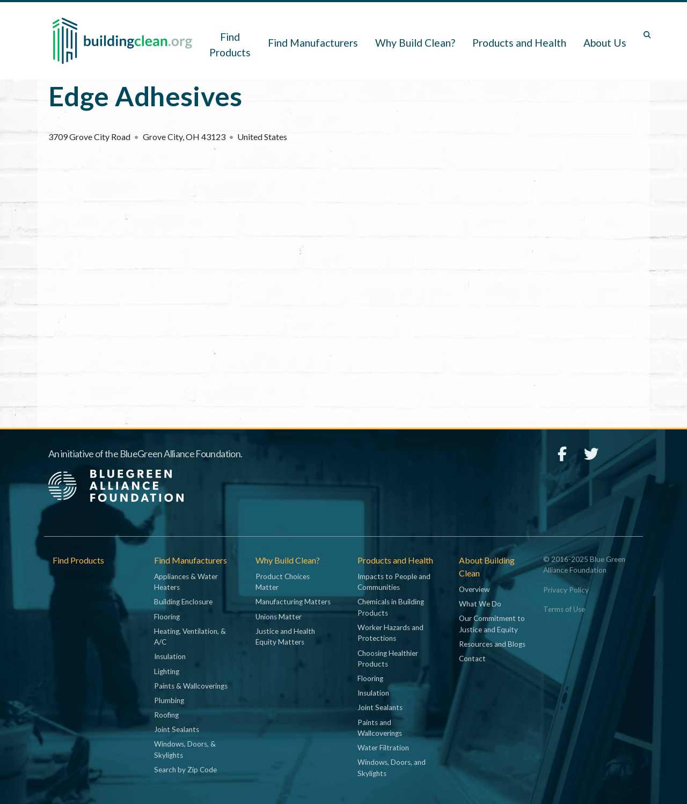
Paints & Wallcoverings (191, 686)
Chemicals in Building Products (390, 607)
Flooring (167, 616)
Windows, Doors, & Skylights (185, 749)
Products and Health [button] (519, 42)
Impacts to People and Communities (393, 581)
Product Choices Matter (282, 581)
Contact (472, 658)
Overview (474, 589)
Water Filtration (383, 747)
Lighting (166, 671)
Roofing (166, 715)
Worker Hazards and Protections (390, 632)
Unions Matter (278, 616)
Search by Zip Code (185, 769)
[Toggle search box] (647, 35)
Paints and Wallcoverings (379, 727)
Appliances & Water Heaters (186, 581)
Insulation (170, 656)
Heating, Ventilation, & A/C (190, 636)
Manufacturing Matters (293, 601)
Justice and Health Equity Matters (285, 636)
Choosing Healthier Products (387, 658)
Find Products (230, 45)
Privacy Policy (566, 590)
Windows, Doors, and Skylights (391, 767)
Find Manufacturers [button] (313, 42)
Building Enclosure (183, 601)
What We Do (480, 604)
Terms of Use (564, 609)
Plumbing (169, 700)
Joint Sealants (176, 729)
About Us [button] (604, 42)
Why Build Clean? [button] (415, 42)
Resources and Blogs (492, 644)
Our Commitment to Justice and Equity (492, 623)
